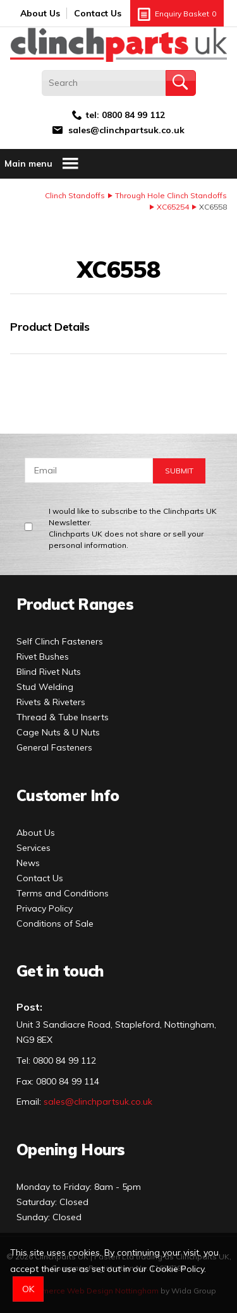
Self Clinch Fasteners (59, 641)
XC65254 (173, 206)
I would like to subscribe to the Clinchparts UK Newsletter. (135, 528)
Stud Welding (44, 686)
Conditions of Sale (55, 923)
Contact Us (97, 13)
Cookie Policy (176, 1268)
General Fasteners (54, 747)
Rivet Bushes (42, 656)
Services (33, 847)
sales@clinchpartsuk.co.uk (126, 130)
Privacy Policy (44, 908)
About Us (40, 13)
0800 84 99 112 (133, 115)
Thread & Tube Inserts (62, 717)
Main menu (41, 163)
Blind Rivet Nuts (48, 671)
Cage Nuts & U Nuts (58, 732)
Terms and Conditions (62, 893)
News (28, 863)
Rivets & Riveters (50, 702)
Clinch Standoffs (75, 195)
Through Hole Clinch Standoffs (171, 195)
